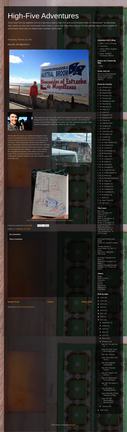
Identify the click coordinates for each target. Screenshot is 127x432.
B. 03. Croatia (105, 148)
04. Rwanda (104, 96)
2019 (102, 307)
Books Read (102, 220)
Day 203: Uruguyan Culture (108, 369)
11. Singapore (105, 115)
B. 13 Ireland (104, 175)
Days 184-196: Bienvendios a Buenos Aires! (108, 400)
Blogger (73, 425)
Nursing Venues (103, 246)
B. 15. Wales (104, 181)
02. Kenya (103, 90)
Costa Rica (104, 46)
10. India (103, 112)
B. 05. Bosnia (104, 153)
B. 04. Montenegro (106, 151)
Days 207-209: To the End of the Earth (109, 350)
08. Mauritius (104, 107)
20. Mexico (103, 140)
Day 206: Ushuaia (108, 354)
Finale (100, 276)
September (106, 323)
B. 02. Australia (105, 145)
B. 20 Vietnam (105, 195)
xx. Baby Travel (105, 200)
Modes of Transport (104, 222)
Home (50, 302)
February (105, 341)
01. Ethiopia (104, 87)
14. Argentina (18, 229)
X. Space (103, 197)
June (104, 329)
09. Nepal (103, 109)
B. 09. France (104, 164)
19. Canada (104, 137)
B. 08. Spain (104, 162)
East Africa (101, 289)
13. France (103, 120)
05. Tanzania (104, 98)
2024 (102, 301)
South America (103, 278)
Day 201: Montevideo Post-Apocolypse (109, 379)
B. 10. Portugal (105, 167)
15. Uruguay (104, 126)
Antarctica (101, 280)
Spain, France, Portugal (108, 43)
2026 (102, 298)
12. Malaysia (104, 118)
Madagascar (102, 287)
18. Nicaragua (105, 134)
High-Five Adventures (43, 16)
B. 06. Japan (104, 156)
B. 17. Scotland (105, 186)
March (104, 338)
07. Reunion (104, 104)
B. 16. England (105, 184)
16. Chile (27, 229)
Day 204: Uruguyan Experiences (108, 364)
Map (101, 66)
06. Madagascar (105, 101)
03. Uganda (104, 93)
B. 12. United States (107, 173)
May (104, 332)
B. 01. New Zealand (107, 142)
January (105, 406)
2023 (102, 304)
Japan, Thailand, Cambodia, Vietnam (107, 55)
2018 (102, 310)
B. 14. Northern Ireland (108, 178)
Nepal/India (102, 286)
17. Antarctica (104, 131)
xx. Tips (102, 203)
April (104, 335)
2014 (102, 320)
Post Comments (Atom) (26, 307)
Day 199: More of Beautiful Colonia (109, 389)
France (100, 282)
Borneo (100, 284)
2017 (102, 313)
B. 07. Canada (105, 159)
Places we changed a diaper (108, 243)
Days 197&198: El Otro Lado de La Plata (110, 394)
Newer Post (13, 302)
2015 (102, 317)
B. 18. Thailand (105, 189)
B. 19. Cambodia (106, 192)
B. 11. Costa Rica (106, 170)
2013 (102, 410)
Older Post (86, 302)
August (105, 326)
